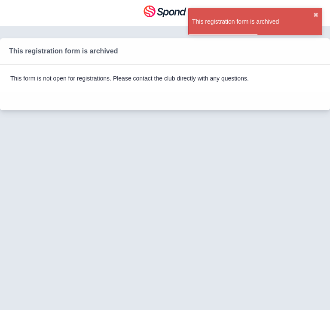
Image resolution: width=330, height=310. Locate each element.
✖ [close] (315, 15)
